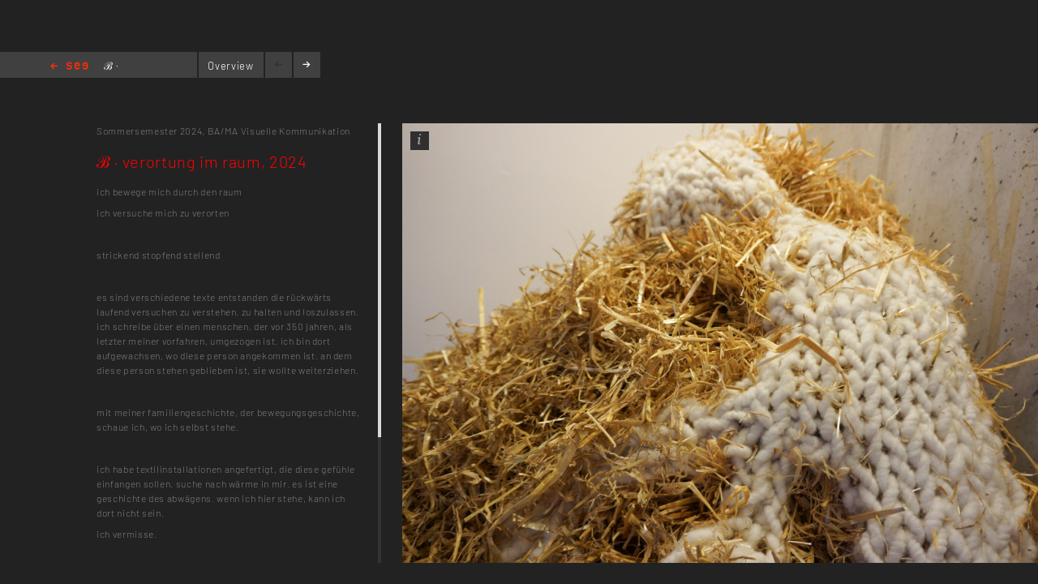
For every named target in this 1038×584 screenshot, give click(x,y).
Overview (230, 65)
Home (69, 67)
